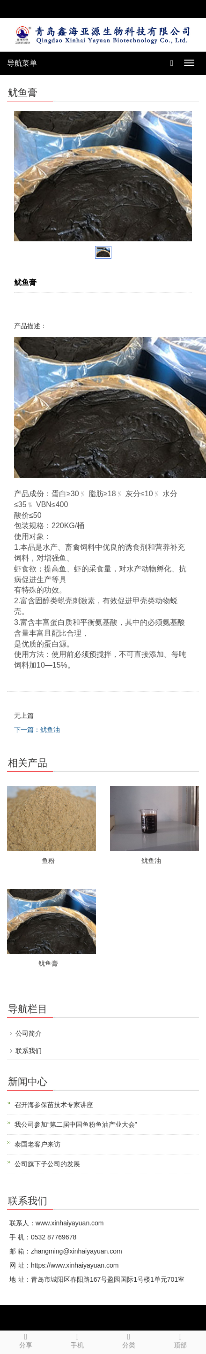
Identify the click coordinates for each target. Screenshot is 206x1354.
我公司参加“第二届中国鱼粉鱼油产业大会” (76, 1124)
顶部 (180, 1340)
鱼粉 (48, 860)
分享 (26, 1340)
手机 (77, 1340)
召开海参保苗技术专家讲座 (54, 1104)
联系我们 (28, 1050)
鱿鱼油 (151, 860)
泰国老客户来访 (37, 1144)
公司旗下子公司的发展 (47, 1164)
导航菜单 (22, 63)
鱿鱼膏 (48, 963)
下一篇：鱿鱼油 (37, 729)
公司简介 (28, 1033)
